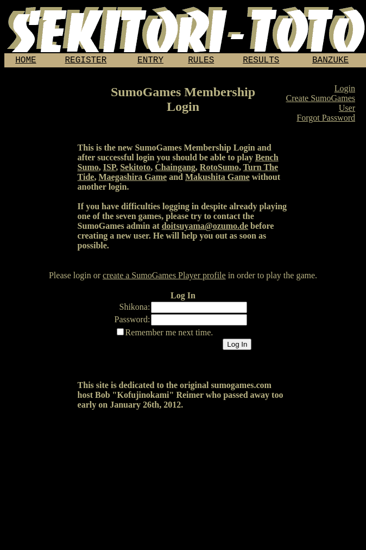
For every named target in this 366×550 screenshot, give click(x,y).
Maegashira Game (132, 179)
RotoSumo (219, 169)
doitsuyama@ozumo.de (205, 228)
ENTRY (150, 61)
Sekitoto (135, 169)
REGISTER (86, 61)
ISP (109, 169)
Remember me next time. (169, 334)
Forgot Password (325, 119)
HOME (25, 61)
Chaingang (175, 169)
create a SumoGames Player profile (164, 277)
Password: (132, 321)
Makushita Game (217, 179)
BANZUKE (330, 61)
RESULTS (261, 61)
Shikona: (134, 309)
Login (345, 90)
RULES (201, 61)
